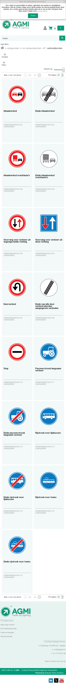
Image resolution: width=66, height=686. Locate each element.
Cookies (24, 670)
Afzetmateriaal (6, 636)
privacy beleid (42, 11)
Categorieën (13, 48)
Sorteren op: (48, 69)
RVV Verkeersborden (9, 629)
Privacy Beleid (34, 670)
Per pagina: (52, 75)
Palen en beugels (7, 632)
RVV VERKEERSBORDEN (31, 48)
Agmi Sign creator (8, 625)
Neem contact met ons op (55, 661)
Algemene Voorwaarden (48, 670)
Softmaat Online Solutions (54, 673)
